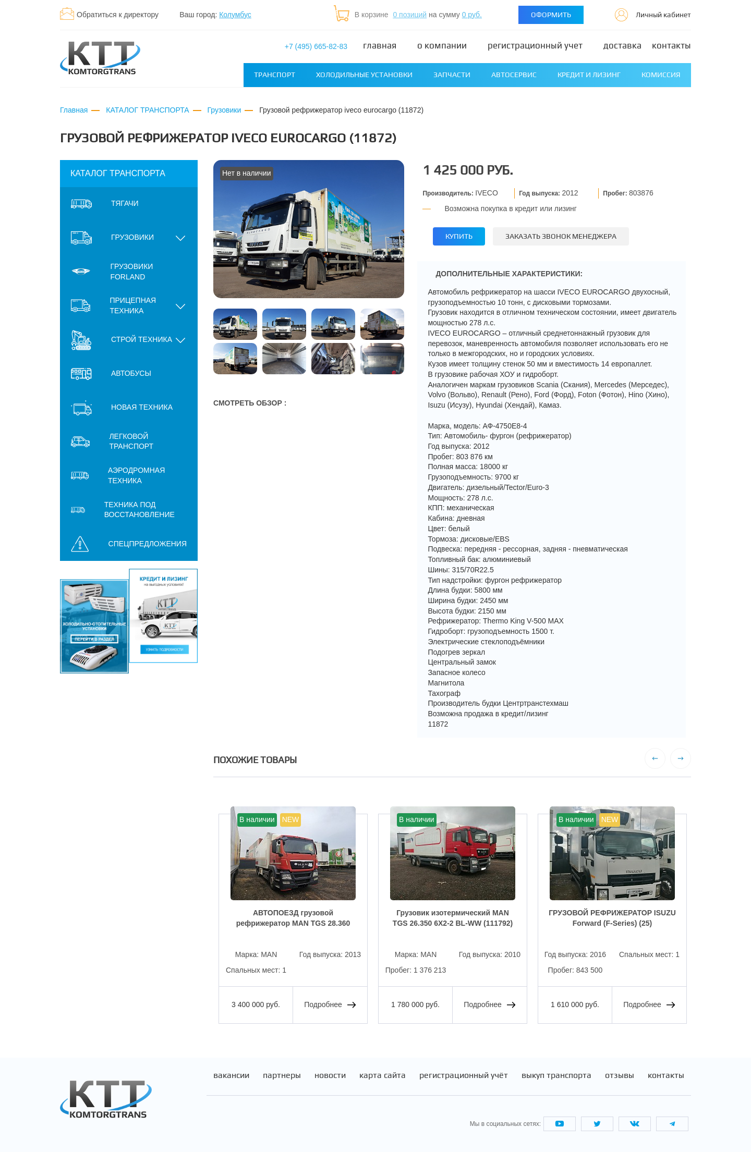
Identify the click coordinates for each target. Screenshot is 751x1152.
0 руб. (472, 14)
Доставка (622, 46)
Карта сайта (382, 1075)
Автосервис (514, 74)
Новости (330, 1075)
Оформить (551, 14)
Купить (459, 236)
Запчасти (451, 74)
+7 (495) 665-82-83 (316, 46)
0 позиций (410, 14)
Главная (379, 46)
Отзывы (619, 1075)
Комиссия (661, 74)
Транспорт (274, 74)
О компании (442, 46)
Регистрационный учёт (463, 1075)
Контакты (671, 46)
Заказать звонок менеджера (560, 236)
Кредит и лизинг (589, 74)
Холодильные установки (364, 74)
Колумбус (235, 14)
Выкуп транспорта (556, 1075)
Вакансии (231, 1075)
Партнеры (282, 1075)
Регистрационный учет (535, 46)
